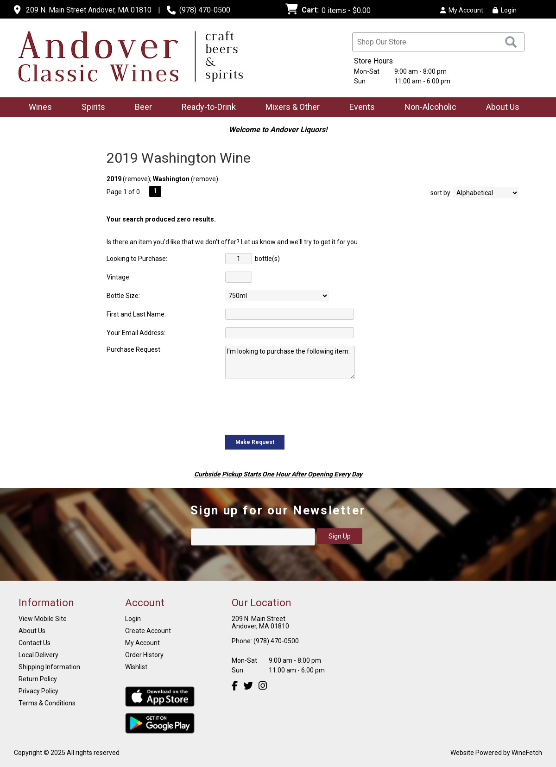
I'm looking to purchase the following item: (290, 362)
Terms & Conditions (47, 703)
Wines (37, 108)
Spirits (90, 108)
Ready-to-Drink (206, 108)
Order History (144, 655)
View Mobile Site (43, 618)
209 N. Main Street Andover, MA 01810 (89, 10)
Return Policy (38, 679)
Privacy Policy (38, 691)
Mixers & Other (290, 108)
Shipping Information (49, 667)
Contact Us (35, 643)
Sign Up (340, 536)
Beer (140, 108)
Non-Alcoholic (427, 108)
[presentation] (295, 406)
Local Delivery (38, 655)
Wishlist (136, 667)
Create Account (148, 630)
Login (505, 10)
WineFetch (527, 752)
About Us (499, 108)
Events (362, 107)
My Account (142, 643)
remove (136, 179)
